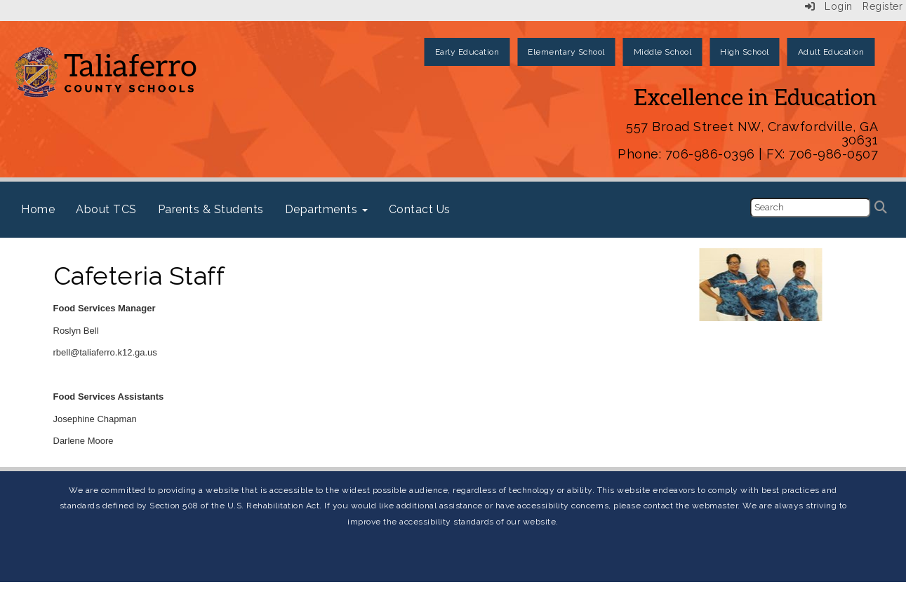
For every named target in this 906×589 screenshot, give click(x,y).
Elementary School (566, 52)
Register (882, 6)
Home (38, 209)
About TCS (106, 209)
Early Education (467, 52)
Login (829, 6)
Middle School (663, 52)
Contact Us (420, 209)
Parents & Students (211, 209)
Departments (326, 209)
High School (744, 52)
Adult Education (831, 52)
